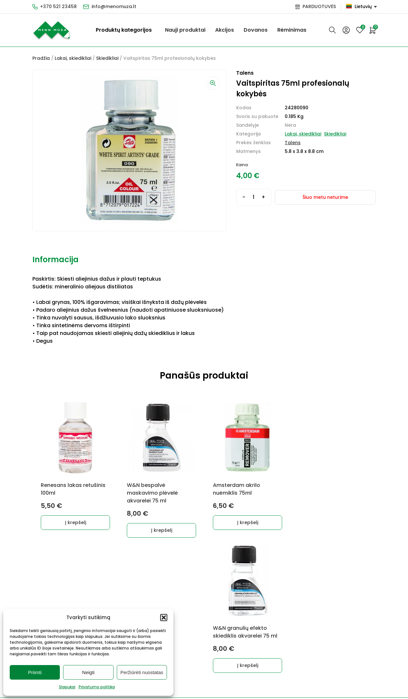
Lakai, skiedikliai (73, 58)
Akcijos (224, 30)
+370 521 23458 (58, 6)
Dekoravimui (99, 591)
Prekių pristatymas (224, 606)
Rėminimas (291, 30)
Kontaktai (221, 632)
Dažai (38, 591)
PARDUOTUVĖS (319, 6)
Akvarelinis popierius (177, 602)
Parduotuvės (225, 643)
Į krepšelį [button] (75, 522)
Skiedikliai (107, 58)
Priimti (35, 672)
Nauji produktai (185, 30)
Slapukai (67, 687)
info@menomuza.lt (114, 6)
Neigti (88, 672)
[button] (163, 617)
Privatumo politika (97, 687)
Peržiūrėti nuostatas (141, 672)
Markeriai (95, 602)
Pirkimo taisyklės (229, 591)
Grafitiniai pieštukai (55, 602)
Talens (293, 142)
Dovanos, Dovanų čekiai (181, 650)
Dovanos (256, 30)
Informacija (55, 259)
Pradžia (41, 58)
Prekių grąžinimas (230, 621)
